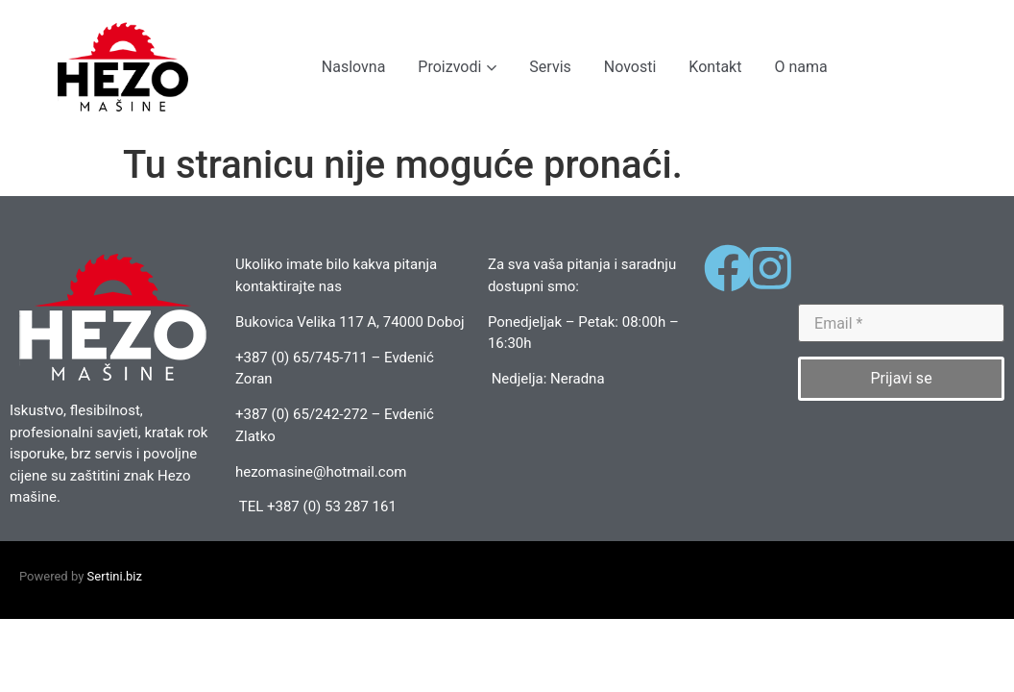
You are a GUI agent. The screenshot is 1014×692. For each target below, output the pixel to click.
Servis (549, 67)
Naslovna (354, 67)
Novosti (630, 67)
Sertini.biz (114, 576)
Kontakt (714, 67)
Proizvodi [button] (457, 67)
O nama (800, 67)
